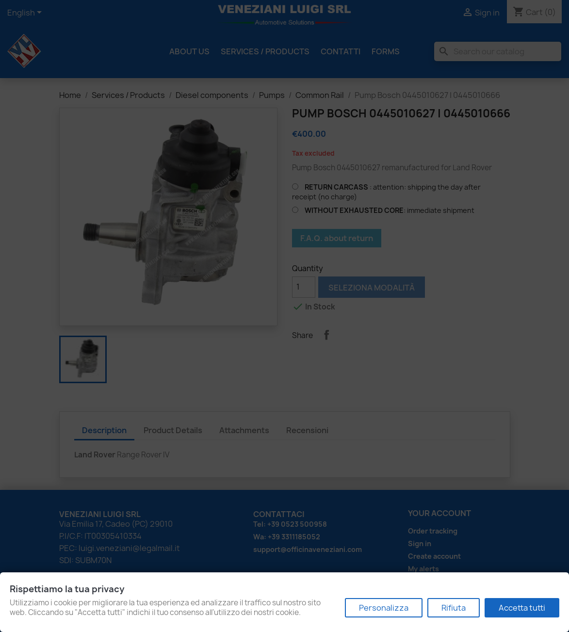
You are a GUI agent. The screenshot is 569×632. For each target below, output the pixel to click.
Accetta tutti (522, 607)
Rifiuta (453, 607)
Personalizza (383, 607)
